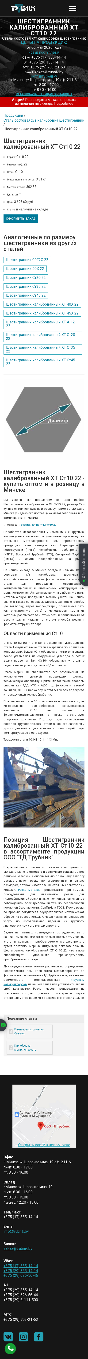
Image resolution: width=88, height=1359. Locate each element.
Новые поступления (44, 52)
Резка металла (29, 889)
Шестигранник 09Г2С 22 (27, 260)
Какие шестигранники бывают (29, 1031)
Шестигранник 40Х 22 (25, 268)
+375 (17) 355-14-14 (21, 1266)
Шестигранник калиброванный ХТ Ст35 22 (40, 349)
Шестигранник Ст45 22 (26, 295)
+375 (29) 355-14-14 (21, 1271)
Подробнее (63, 103)
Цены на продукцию (44, 42)
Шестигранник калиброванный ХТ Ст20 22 (40, 337)
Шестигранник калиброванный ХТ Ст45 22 (40, 362)
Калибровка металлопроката (25, 1047)
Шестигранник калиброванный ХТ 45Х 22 (42, 313)
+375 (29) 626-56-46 (21, 1275)
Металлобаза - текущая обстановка (44, 94)
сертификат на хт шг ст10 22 (38, 524)
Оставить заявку (44, 76)
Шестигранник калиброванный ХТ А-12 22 (40, 324)
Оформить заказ (21, 218)
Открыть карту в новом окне (44, 1144)
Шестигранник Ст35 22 (26, 286)
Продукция (13, 115)
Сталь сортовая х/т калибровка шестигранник (44, 120)
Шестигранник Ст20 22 (26, 277)
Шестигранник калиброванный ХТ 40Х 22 (42, 304)
